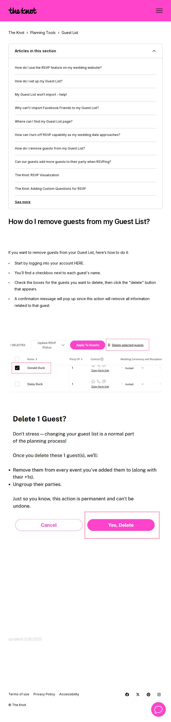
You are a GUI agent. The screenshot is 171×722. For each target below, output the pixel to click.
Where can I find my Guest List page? (44, 121)
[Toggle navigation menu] (159, 10)
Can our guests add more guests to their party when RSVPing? (63, 162)
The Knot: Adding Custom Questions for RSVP (50, 189)
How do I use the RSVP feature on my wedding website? (58, 68)
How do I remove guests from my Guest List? (50, 148)
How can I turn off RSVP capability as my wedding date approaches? (67, 135)
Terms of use (18, 694)
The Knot (16, 32)
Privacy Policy (44, 694)
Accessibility (69, 694)
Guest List (70, 32)
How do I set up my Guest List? (39, 81)
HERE (78, 263)
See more (23, 202)
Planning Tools (43, 32)
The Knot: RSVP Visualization (37, 175)
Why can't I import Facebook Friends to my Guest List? (57, 108)
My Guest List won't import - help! (41, 94)
